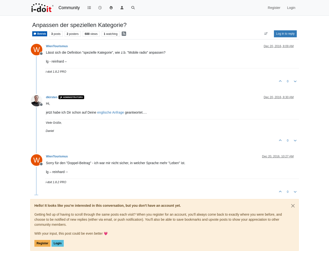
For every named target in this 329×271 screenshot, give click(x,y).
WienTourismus (57, 46)
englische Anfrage (110, 112)
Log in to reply (285, 33)
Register (42, 243)
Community (69, 7)
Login (58, 243)
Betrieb (39, 33)
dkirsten (51, 97)
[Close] (292, 205)
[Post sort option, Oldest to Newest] (266, 33)
